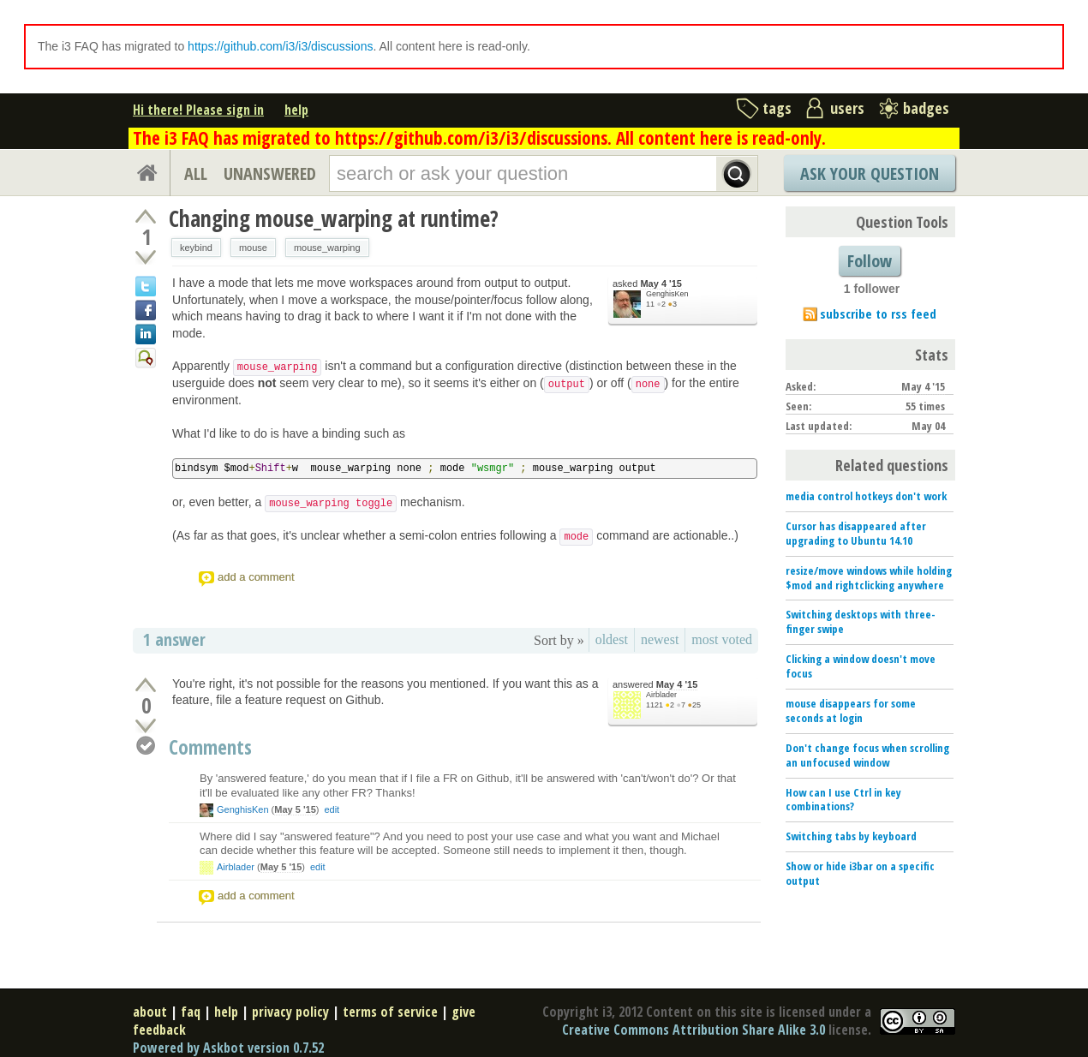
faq (190, 1011)
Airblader (661, 694)
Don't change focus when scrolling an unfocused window (867, 755)
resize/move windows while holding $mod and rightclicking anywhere (869, 578)
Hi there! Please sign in (198, 109)
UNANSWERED (270, 173)
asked (647, 284)
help (296, 109)
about (150, 1011)
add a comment (256, 576)
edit (331, 809)
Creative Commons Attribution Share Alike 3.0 (693, 1029)
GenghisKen (667, 294)
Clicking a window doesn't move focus (861, 666)
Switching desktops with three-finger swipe (861, 621)
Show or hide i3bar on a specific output (860, 873)
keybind (196, 247)
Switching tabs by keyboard (851, 836)
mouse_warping (327, 247)
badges (926, 108)
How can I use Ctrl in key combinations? (843, 800)
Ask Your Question (869, 173)
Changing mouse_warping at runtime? (334, 218)
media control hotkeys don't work (866, 496)
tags (777, 108)
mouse (253, 247)
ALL (195, 173)
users (847, 108)
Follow (869, 260)
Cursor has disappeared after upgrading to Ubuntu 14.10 (856, 533)
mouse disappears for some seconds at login (851, 711)
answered (655, 684)
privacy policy (290, 1011)
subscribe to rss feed (878, 313)
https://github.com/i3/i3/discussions (280, 46)
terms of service (390, 1011)
